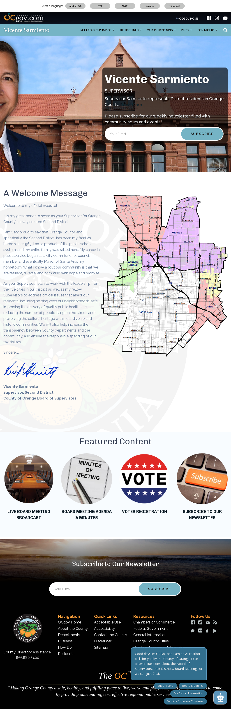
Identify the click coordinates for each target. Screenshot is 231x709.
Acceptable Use (107, 622)
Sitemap (101, 647)
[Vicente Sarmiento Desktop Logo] (33, 30)
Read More (131, 104)
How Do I (66, 647)
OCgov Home (69, 622)
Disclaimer (102, 641)
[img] (209, 18)
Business (65, 641)
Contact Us (207, 30)
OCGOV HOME (189, 18)
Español (150, 6)
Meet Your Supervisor (97, 30)
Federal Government (150, 628)
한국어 (125, 6)
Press (186, 30)
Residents (66, 654)
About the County (73, 628)
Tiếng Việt (174, 6)
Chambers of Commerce (154, 622)
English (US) (75, 6)
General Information (149, 635)
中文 (100, 6)
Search (224, 30)
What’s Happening (161, 30)
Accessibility (104, 628)
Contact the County (110, 635)
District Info (131, 30)
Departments (69, 635)
